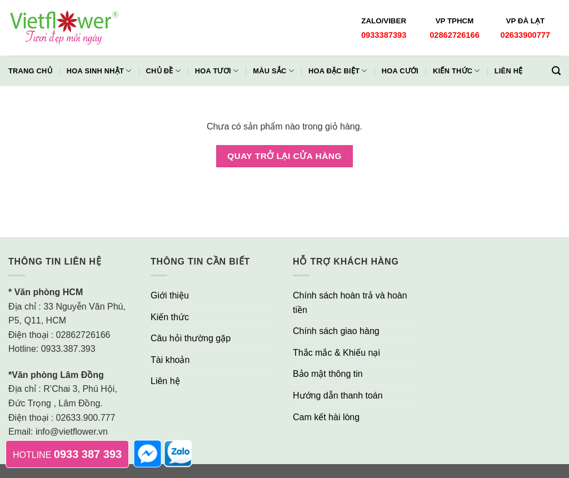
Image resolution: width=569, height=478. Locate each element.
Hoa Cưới (400, 71)
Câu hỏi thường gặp (191, 338)
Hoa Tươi (216, 71)
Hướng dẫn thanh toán (338, 395)
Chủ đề (163, 71)
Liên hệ (509, 71)
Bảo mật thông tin (328, 374)
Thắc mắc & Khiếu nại (336, 352)
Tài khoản (170, 360)
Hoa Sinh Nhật (99, 71)
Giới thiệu (170, 295)
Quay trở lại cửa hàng (284, 156)
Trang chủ (30, 71)
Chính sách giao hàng (336, 331)
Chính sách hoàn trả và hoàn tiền (350, 303)
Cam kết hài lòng (326, 417)
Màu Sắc (273, 71)
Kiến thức (456, 71)
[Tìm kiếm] (556, 71)
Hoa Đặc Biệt (337, 71)
